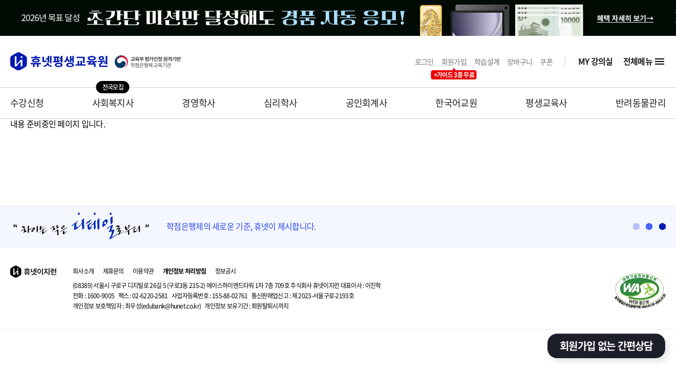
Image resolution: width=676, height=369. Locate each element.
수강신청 (27, 103)
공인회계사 (367, 103)
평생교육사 (546, 103)
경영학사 (198, 103)
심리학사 (280, 103)
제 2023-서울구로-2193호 (302, 295)
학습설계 (486, 61)
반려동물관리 (641, 103)
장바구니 (519, 61)
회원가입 (454, 61)
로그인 (424, 61)
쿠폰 (546, 61)
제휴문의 (113, 271)
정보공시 (225, 271)
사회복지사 (113, 103)
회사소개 (83, 271)
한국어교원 (456, 103)
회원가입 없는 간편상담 (606, 345)
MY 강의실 (595, 61)
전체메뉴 (644, 61)
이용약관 (143, 271)
